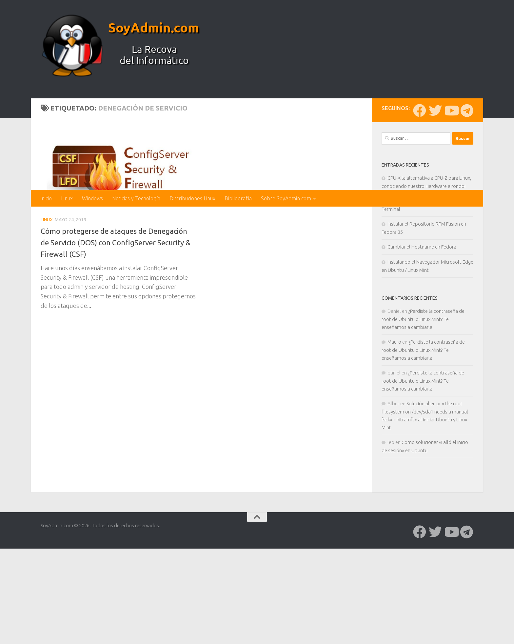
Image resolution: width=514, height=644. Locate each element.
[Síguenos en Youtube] (451, 218)
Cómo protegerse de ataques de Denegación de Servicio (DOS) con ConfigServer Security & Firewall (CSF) (118, 351)
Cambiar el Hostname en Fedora (421, 355)
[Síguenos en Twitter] (435, 218)
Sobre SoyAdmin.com (286, 198)
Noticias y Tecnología (136, 198)
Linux (67, 198)
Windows (92, 198)
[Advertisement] (257, 141)
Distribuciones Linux (192, 198)
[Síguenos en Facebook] (419, 218)
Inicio (46, 198)
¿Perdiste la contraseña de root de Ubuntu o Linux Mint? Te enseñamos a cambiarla (423, 427)
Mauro (394, 450)
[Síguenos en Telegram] (466, 218)
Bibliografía (238, 198)
